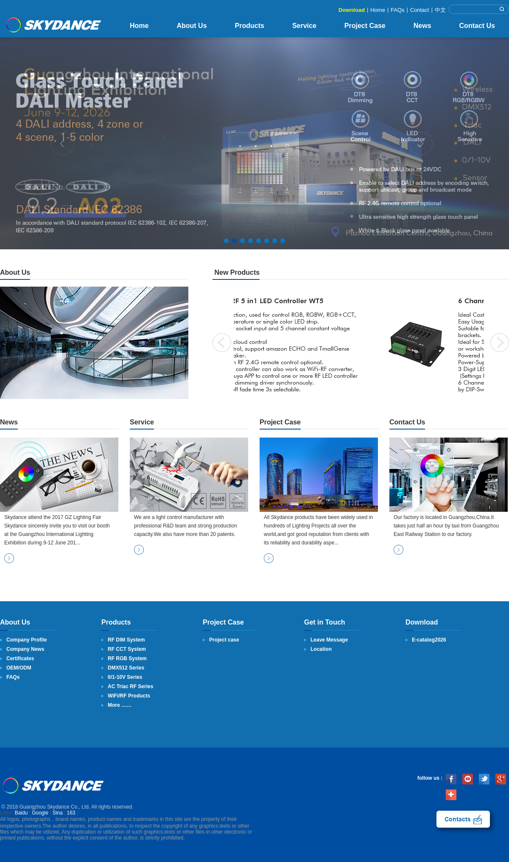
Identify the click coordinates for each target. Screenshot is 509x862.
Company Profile (26, 640)
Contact (419, 10)
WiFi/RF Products (129, 696)
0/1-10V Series (125, 677)
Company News (25, 649)
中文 (440, 10)
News (422, 25)
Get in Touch (324, 622)
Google (40, 813)
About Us (191, 25)
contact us (463, 819)
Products (249, 25)
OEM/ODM (18, 668)
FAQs (398, 10)
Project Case (365, 25)
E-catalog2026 (429, 640)
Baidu (21, 813)
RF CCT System (127, 649)
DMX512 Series (126, 668)
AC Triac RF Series (130, 686)
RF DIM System (126, 640)
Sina (58, 813)
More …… (119, 705)
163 (71, 813)
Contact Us (477, 25)
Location (321, 649)
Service (304, 25)
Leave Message (329, 640)
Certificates (20, 658)
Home (377, 10)
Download (351, 10)
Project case (224, 640)
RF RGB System (127, 658)
